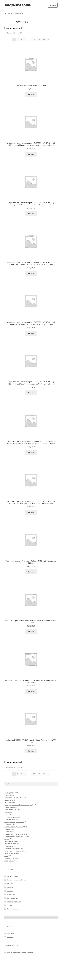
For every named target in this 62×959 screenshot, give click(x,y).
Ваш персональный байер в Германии (20, 952)
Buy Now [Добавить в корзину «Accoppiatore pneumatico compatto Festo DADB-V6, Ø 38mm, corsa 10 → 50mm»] (31, 631)
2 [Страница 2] (17, 40)
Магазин (10, 891)
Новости (10, 937)
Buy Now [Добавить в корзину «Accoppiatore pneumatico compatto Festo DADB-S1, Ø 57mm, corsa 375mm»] (31, 572)
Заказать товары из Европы (16, 880)
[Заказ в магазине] (13, 28)
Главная (9, 13)
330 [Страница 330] (44, 40)
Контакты (10, 883)
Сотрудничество (13, 909)
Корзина (10, 887)
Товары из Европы (17, 5)
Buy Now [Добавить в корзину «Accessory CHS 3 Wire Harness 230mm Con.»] (31, 94)
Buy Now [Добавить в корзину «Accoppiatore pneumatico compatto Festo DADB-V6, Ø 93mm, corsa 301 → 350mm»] (31, 691)
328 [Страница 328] (34, 40)
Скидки (9, 905)
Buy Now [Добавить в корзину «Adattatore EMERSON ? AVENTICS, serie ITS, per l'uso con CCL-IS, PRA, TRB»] (31, 751)
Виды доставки (12, 876)
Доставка (10, 933)
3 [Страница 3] (21, 40)
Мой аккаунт (11, 894)
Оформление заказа (14, 902)
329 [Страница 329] (39, 40)
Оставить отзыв (12, 898)
